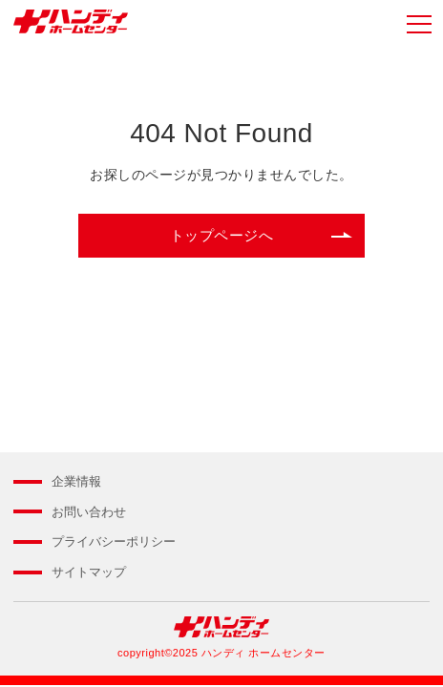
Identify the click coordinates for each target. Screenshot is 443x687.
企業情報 (76, 481)
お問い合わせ (89, 512)
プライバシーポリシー (114, 541)
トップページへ (222, 235)
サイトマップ (89, 572)
